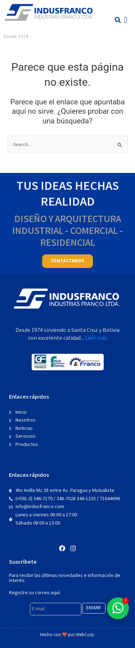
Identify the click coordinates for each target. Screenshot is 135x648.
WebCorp (85, 635)
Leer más (96, 338)
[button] (118, 20)
